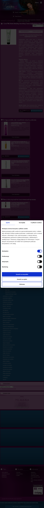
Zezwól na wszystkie (22, 274)
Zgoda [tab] (8, 222)
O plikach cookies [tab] (36, 222)
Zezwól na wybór (22, 279)
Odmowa (22, 284)
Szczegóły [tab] (22, 222)
